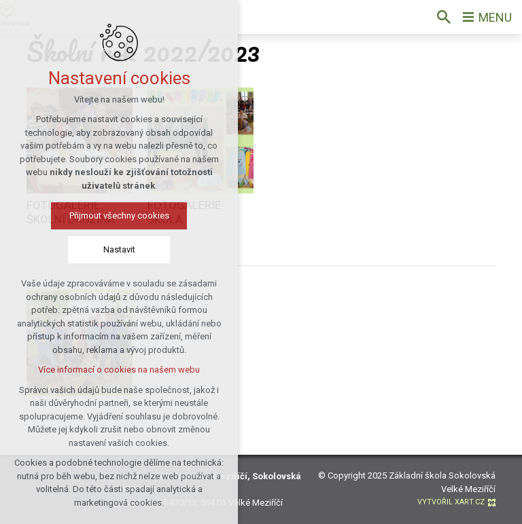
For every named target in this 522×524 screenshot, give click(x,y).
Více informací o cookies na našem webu (111, 369)
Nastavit (110, 249)
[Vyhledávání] (444, 17)
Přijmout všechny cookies (110, 215)
